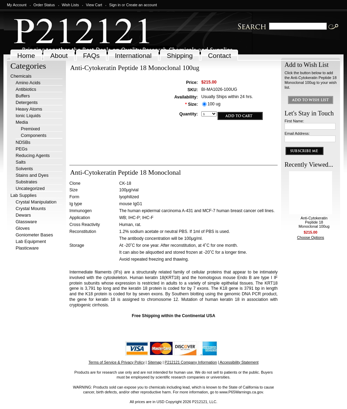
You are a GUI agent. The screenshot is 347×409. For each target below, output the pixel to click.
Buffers (23, 95)
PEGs (21, 148)
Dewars (23, 215)
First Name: (294, 121)
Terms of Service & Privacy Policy (116, 362)
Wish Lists (70, 5)
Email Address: (297, 133)
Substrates (26, 181)
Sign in (114, 5)
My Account (16, 5)
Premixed (30, 128)
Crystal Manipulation (36, 201)
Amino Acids (28, 82)
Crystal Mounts (31, 208)
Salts (21, 162)
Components (33, 135)
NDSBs (23, 142)
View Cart (94, 5)
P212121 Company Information (191, 362)
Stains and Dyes (32, 175)
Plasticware (27, 248)
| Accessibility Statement (238, 362)
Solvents (24, 168)
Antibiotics (26, 89)
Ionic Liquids (28, 115)
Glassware (26, 221)
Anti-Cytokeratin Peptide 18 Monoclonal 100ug (314, 222)
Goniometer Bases (34, 234)
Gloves (22, 228)
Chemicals (21, 76)
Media (22, 122)
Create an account (141, 5)
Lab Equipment (31, 241)
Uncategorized (30, 188)
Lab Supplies (23, 195)
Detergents (27, 102)
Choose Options (310, 237)
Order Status (44, 5)
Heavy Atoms (29, 109)
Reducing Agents (33, 155)
